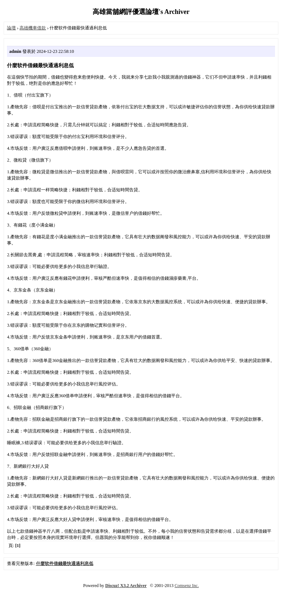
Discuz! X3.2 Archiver (126, 585)
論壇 (11, 27)
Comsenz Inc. (186, 585)
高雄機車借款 (32, 27)
